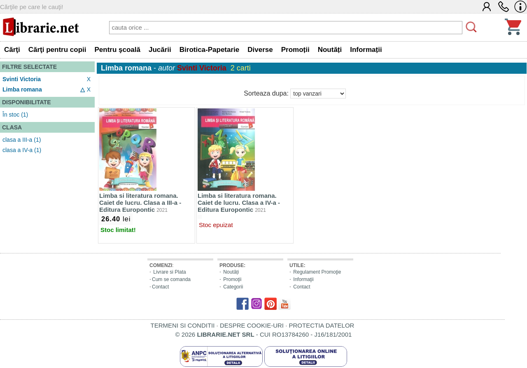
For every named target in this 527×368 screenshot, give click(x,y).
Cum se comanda (171, 279)
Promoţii (232, 279)
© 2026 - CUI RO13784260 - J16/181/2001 (263, 334)
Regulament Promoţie (317, 272)
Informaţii (303, 279)
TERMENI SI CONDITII (183, 325)
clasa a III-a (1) (21, 139)
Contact (160, 287)
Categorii (233, 287)
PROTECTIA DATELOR (321, 325)
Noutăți (231, 272)
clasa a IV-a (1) (21, 150)
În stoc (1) (15, 114)
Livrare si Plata (169, 272)
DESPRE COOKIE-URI (252, 325)
